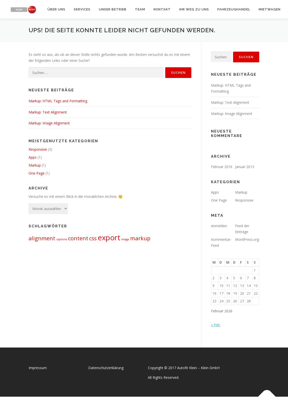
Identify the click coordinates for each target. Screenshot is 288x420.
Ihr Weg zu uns (194, 9)
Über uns (56, 9)
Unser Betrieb (112, 9)
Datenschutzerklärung (105, 367)
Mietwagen (270, 9)
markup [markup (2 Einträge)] (140, 238)
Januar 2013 (244, 166)
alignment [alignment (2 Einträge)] (42, 238)
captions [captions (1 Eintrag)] (61, 239)
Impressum (38, 367)
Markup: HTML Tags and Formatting (58, 101)
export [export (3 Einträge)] (109, 238)
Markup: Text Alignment (48, 112)
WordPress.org (247, 239)
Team (140, 9)
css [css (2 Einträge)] (93, 238)
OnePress (149, 408)
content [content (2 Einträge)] (78, 238)
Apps (33, 157)
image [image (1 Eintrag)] (125, 239)
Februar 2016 (221, 166)
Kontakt (162, 9)
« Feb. (215, 324)
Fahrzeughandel (233, 9)
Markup (35, 165)
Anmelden (219, 225)
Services (82, 9)
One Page (36, 173)
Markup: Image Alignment (49, 123)
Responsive (38, 149)
